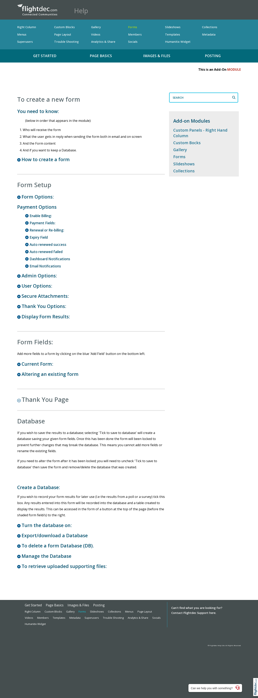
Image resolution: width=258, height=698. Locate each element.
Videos (95, 34)
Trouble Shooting (66, 42)
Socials (132, 42)
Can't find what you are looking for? (196, 608)
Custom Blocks (64, 27)
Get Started (44, 55)
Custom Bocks (187, 142)
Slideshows (172, 27)
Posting (213, 55)
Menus (21, 34)
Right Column (26, 27)
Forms (132, 27)
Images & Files (156, 55)
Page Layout (62, 34)
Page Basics (101, 55)
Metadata (208, 34)
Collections (209, 27)
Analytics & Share (103, 42)
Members (135, 34)
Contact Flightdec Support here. (193, 613)
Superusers (25, 42)
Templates (172, 34)
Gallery (96, 27)
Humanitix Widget (177, 42)
